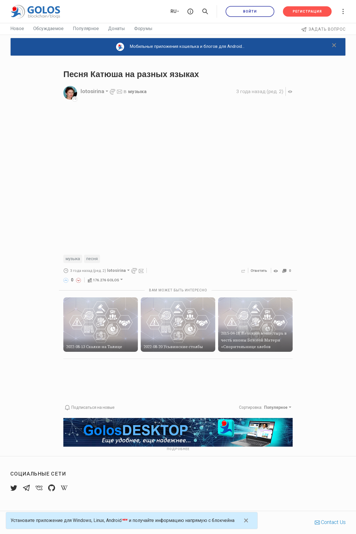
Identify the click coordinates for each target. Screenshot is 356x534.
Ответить (257, 271)
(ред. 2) (257, 91)
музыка (138, 91)
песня (95, 259)
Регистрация (307, 11)
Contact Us (330, 522)
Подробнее (178, 449)
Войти (250, 11)
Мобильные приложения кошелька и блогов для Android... (180, 47)
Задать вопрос (323, 29)
